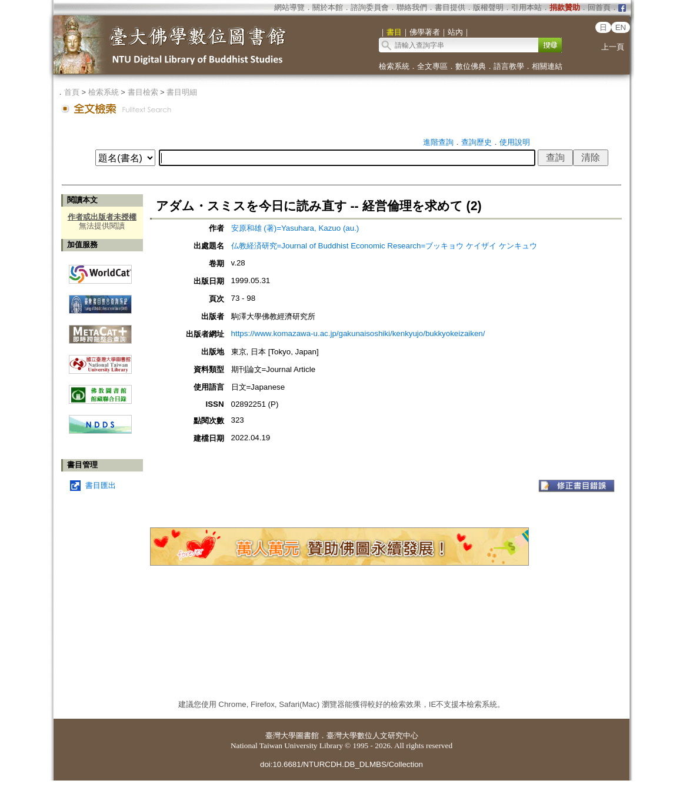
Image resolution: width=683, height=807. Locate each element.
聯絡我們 (412, 7)
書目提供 (450, 7)
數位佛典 (470, 66)
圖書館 (307, 735)
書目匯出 (100, 485)
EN (621, 27)
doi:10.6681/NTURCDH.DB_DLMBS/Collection (341, 764)
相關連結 (547, 66)
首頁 (71, 92)
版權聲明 (488, 7)
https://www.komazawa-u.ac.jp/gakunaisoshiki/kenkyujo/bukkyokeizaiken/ (358, 333)
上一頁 (612, 46)
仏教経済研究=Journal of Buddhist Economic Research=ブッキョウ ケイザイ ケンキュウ (384, 245)
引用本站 (526, 7)
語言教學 (509, 66)
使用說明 (514, 142)
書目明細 (181, 92)
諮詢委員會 (370, 7)
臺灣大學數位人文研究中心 (372, 735)
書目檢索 (143, 92)
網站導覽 (289, 7)
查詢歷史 (476, 142)
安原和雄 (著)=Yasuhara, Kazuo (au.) (295, 228)
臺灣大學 (280, 735)
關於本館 (327, 7)
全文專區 (432, 66)
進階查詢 (438, 142)
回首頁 (599, 7)
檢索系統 (394, 66)
